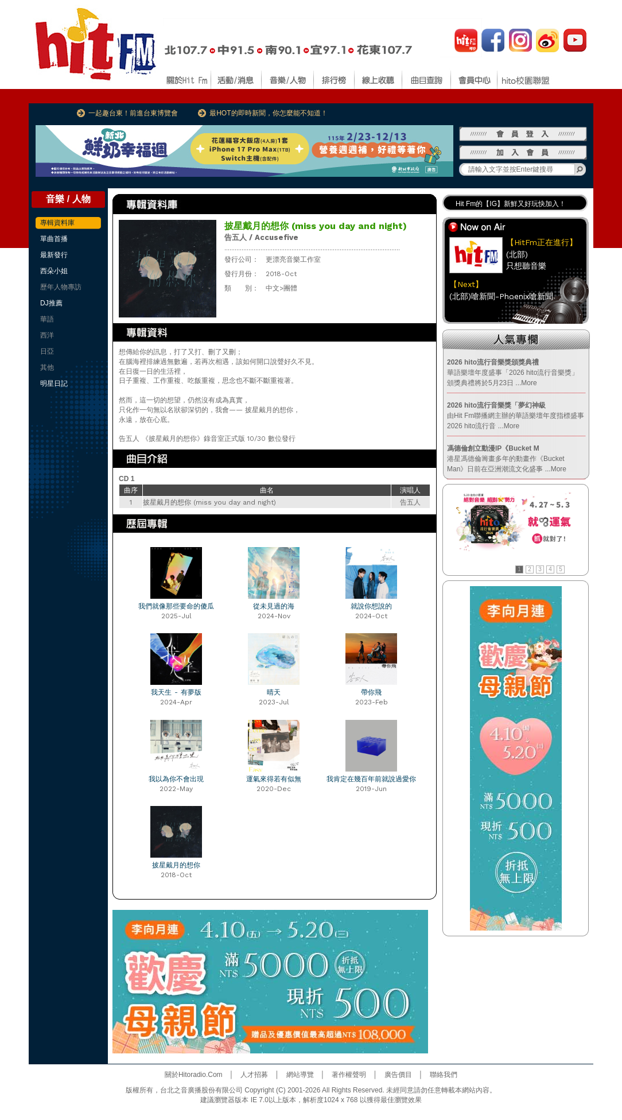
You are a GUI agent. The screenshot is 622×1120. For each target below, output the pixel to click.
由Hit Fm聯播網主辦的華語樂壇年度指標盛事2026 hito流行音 (515, 415)
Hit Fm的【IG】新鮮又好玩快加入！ (511, 204)
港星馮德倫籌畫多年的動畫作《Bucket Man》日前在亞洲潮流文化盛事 (506, 458)
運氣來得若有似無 (273, 779)
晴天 (274, 692)
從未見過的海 (273, 606)
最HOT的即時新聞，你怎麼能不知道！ (268, 113)
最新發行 (54, 255)
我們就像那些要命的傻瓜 (176, 606)
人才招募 (254, 1075)
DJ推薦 (51, 303)
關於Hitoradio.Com (194, 1075)
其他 (47, 367)
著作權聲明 (349, 1075)
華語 (47, 319)
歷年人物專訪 (60, 287)
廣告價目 (398, 1075)
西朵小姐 (54, 271)
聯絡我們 (443, 1075)
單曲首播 (54, 239)
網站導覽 (300, 1075)
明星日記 (54, 383)
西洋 (47, 335)
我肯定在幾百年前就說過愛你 (371, 779)
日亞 (47, 351)
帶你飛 (371, 692)
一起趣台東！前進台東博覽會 (133, 113)
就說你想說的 (371, 606)
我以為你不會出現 (176, 779)
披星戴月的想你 (176, 865)
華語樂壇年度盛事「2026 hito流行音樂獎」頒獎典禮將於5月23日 (512, 372)
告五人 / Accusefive (261, 237)
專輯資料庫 (57, 223)
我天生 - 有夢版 (176, 692)
